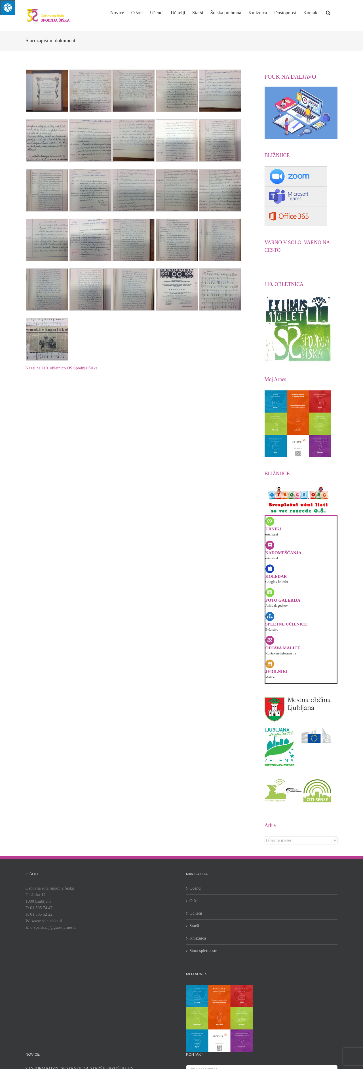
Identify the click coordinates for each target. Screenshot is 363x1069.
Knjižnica (197, 938)
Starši (194, 925)
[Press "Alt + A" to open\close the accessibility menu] (7, 7)
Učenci (195, 888)
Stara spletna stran (205, 950)
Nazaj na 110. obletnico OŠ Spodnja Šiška (62, 368)
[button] (328, 12)
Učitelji (195, 913)
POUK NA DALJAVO (290, 77)
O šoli (194, 900)
